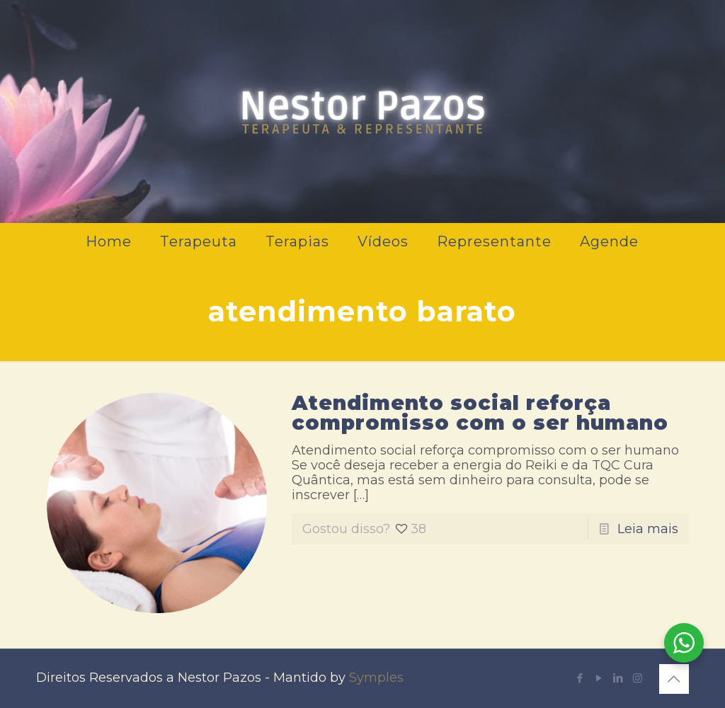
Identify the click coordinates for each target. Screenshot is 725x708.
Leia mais (647, 529)
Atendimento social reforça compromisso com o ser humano (480, 413)
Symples (376, 677)
